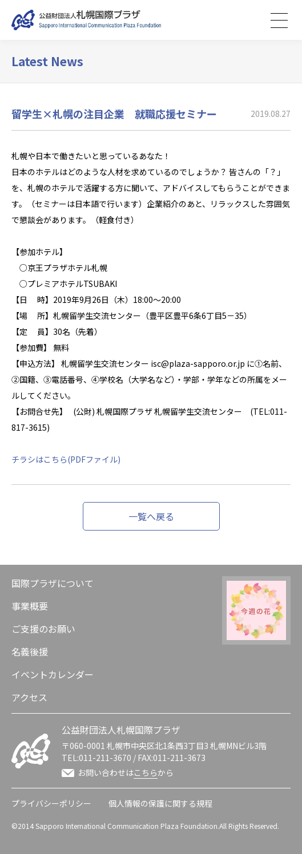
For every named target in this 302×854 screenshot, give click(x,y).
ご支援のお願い (43, 629)
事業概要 (29, 606)
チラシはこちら (39, 459)
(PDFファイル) (93, 459)
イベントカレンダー (52, 674)
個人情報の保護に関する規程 (160, 803)
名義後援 (29, 651)
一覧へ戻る (151, 516)
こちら (146, 772)
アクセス (29, 697)
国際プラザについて (52, 583)
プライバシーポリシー (51, 803)
